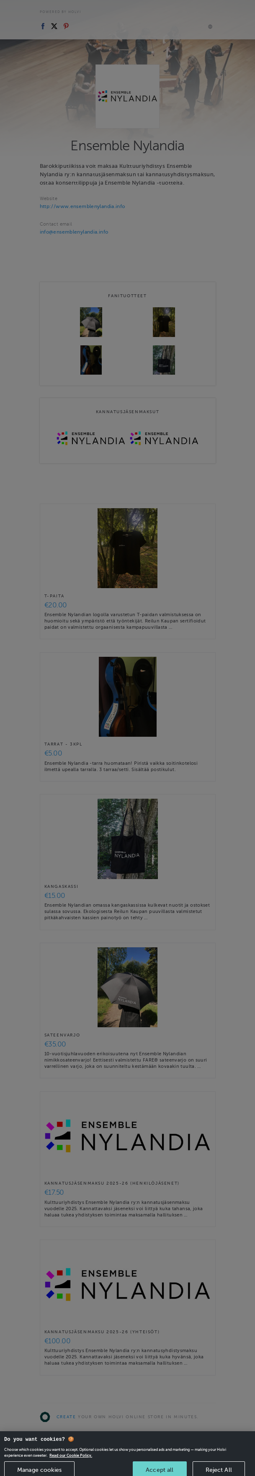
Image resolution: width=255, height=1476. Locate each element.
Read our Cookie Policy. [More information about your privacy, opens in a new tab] (70, 1460)
